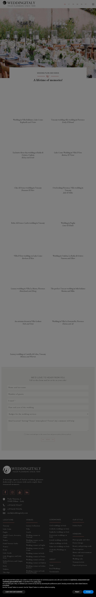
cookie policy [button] (37, 581)
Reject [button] (77, 592)
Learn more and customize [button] (14, 592)
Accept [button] (88, 592)
